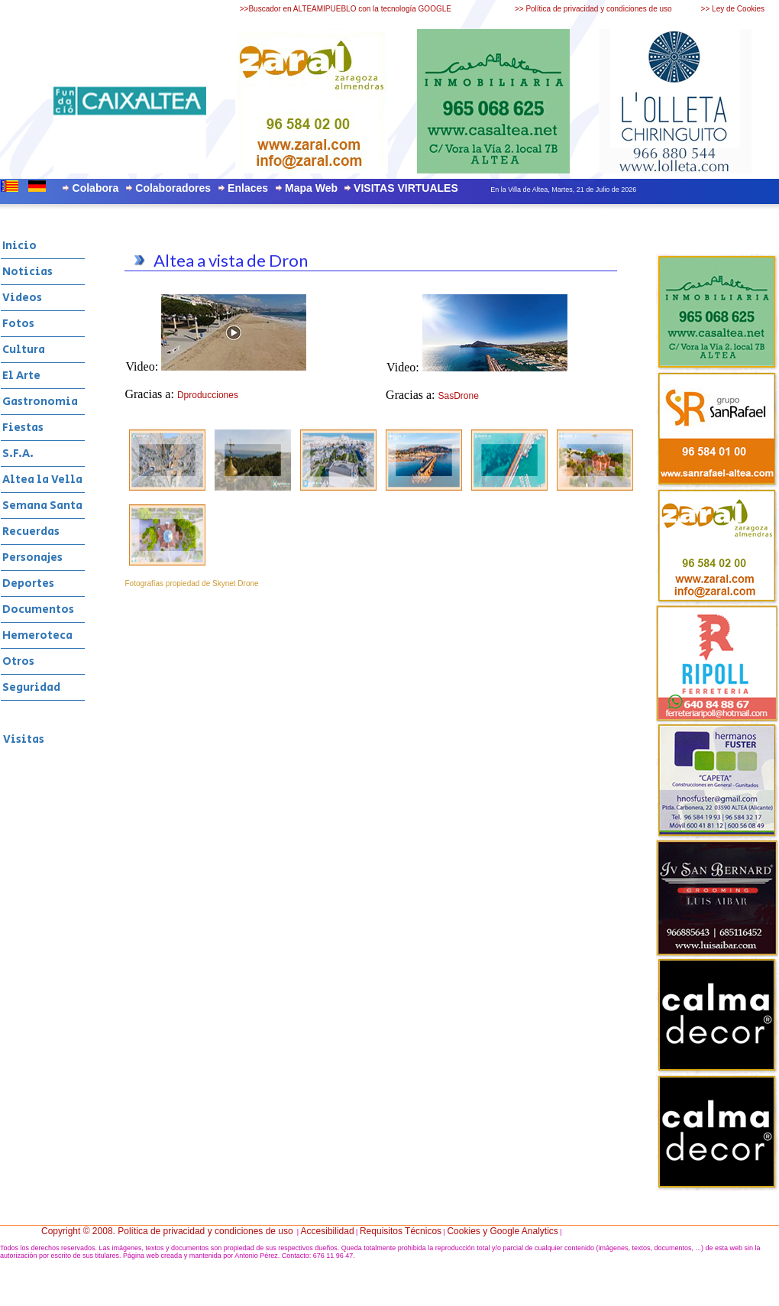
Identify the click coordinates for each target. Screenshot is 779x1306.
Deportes (28, 583)
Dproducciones (207, 395)
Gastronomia (40, 402)
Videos (22, 298)
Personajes (32, 557)
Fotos (18, 324)
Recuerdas (31, 531)
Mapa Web (311, 188)
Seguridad (31, 687)
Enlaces (248, 188)
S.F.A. (18, 454)
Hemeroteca (37, 635)
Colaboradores (173, 188)
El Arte (21, 376)
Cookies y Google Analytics (502, 1231)
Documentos (38, 609)
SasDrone (458, 396)
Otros (18, 661)
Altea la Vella (42, 480)
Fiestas (23, 428)
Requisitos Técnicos (400, 1231)
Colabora (96, 188)
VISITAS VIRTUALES (406, 188)
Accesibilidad (327, 1231)
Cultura (23, 350)
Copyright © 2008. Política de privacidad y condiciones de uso (167, 1231)
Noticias (27, 272)
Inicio (19, 246)
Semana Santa (42, 505)
